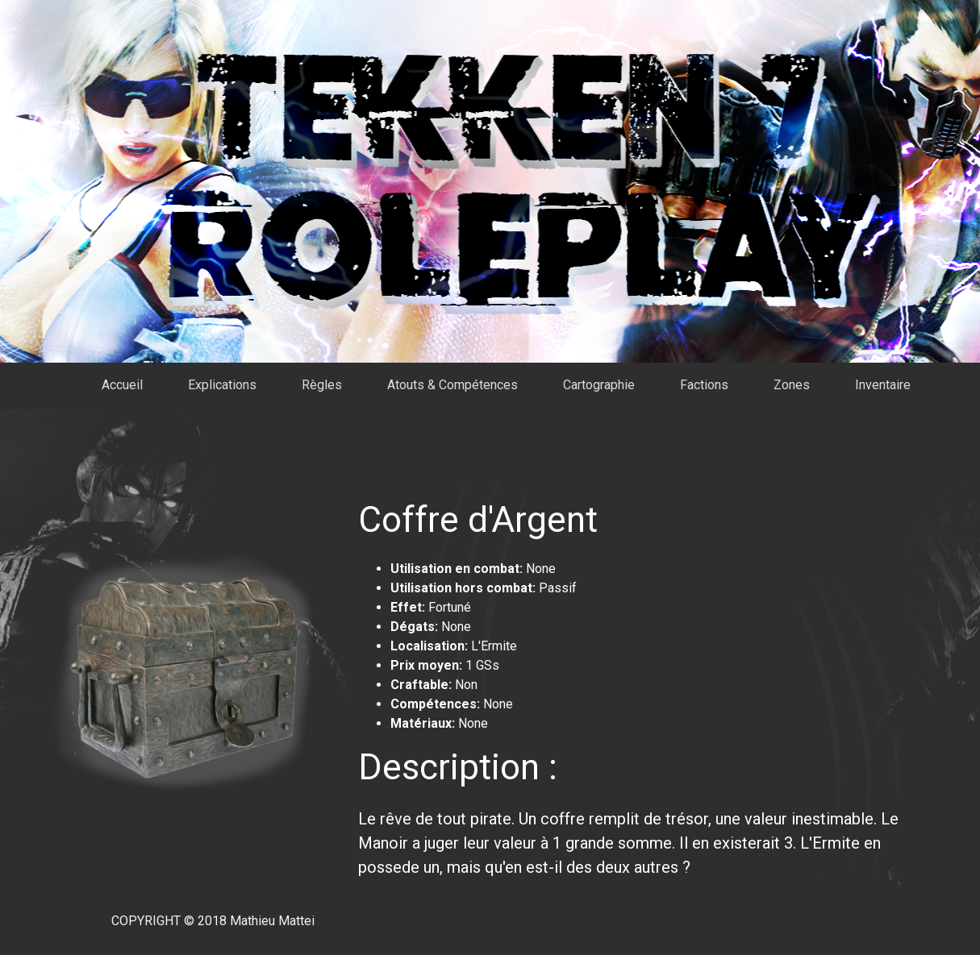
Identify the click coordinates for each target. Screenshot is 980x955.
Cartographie (599, 384)
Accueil (122, 384)
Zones (792, 384)
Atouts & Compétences (452, 384)
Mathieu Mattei (272, 920)
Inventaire (883, 384)
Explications (222, 384)
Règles (322, 384)
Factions (704, 384)
